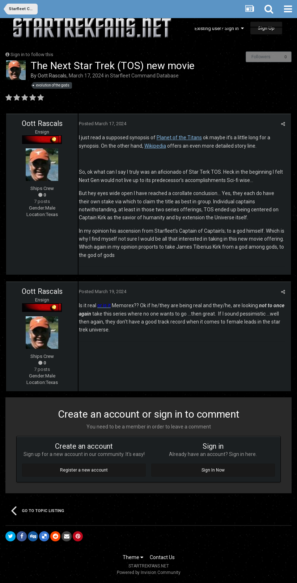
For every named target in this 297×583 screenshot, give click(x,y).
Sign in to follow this (31, 54)
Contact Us (162, 557)
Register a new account (84, 470)
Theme (133, 557)
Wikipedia (155, 146)
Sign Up (266, 28)
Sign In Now (213, 470)
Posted (102, 123)
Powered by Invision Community (149, 572)
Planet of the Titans (178, 137)
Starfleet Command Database (144, 76)
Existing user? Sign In (219, 28)
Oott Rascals (52, 76)
